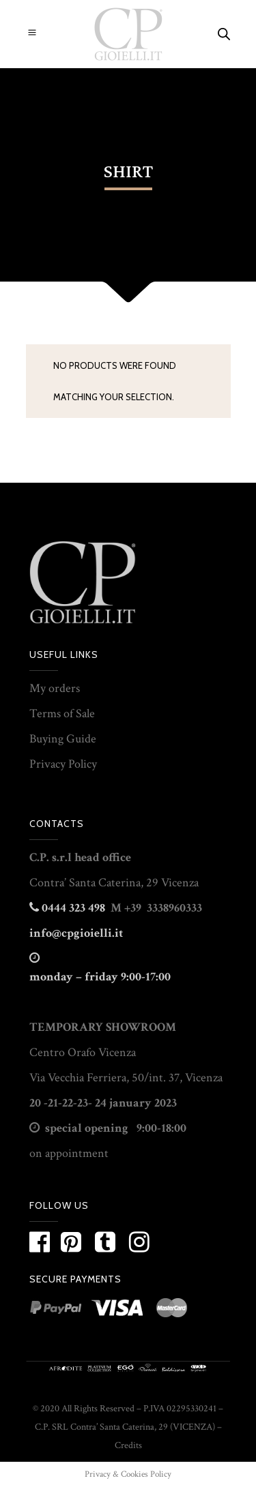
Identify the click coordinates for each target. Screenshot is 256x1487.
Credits (128, 1445)
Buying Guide (62, 739)
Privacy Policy (63, 764)
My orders (54, 688)
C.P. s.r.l (50, 857)
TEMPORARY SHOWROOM (102, 1027)
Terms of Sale (62, 713)
